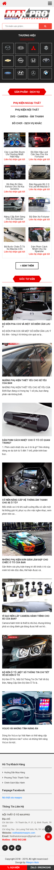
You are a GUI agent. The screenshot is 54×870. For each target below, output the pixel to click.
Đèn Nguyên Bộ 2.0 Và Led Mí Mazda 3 (39, 185)
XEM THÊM (27, 265)
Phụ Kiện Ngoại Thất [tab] (27, 102)
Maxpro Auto (32, 862)
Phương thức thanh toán (16, 777)
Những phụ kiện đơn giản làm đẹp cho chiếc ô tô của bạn (25, 561)
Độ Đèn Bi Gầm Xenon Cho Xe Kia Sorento (14, 186)
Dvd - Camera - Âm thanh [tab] (27, 116)
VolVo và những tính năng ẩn (20, 728)
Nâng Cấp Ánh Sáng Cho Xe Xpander (14, 217)
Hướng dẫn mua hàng (14, 772)
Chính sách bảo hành (14, 782)
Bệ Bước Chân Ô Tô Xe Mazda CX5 (14, 247)
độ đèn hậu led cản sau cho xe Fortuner (39, 154)
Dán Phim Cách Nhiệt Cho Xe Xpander (39, 249)
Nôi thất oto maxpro (12, 797)
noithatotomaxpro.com (23, 833)
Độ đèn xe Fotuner (39, 216)
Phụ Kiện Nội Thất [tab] (27, 109)
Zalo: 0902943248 (40, 867)
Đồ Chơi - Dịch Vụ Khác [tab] (27, 123)
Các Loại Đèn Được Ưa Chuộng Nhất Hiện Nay (14, 154)
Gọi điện (13, 867)
